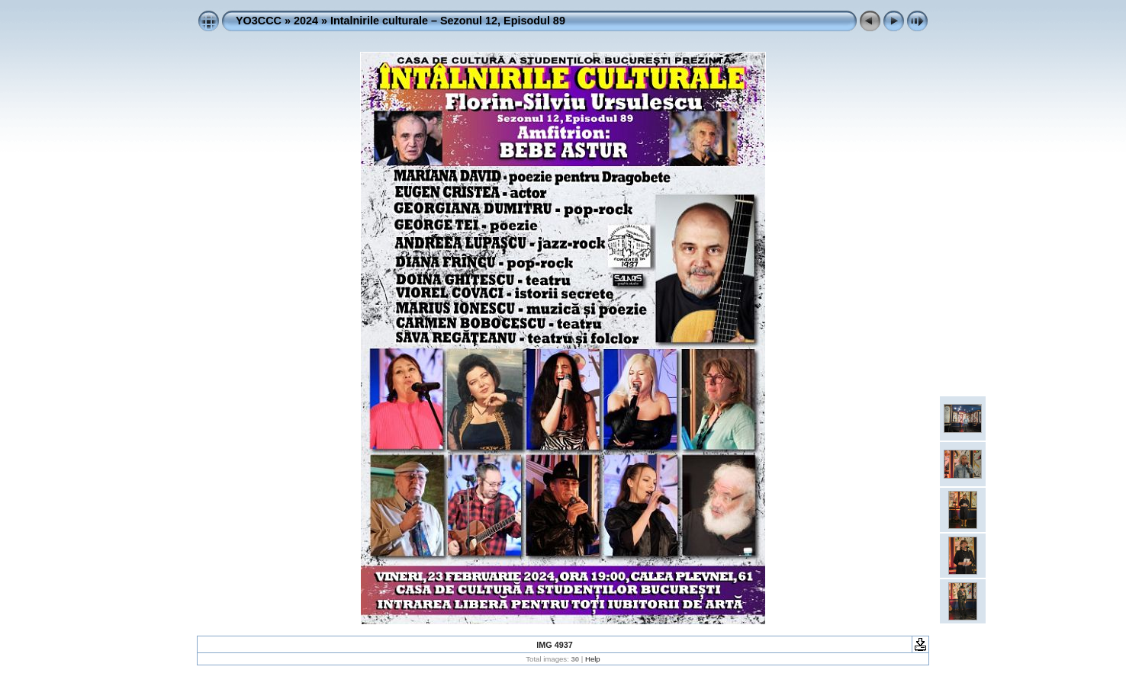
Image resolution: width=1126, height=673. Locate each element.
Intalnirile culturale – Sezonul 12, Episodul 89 (447, 20)
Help (592, 659)
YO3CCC (259, 20)
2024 (306, 20)
